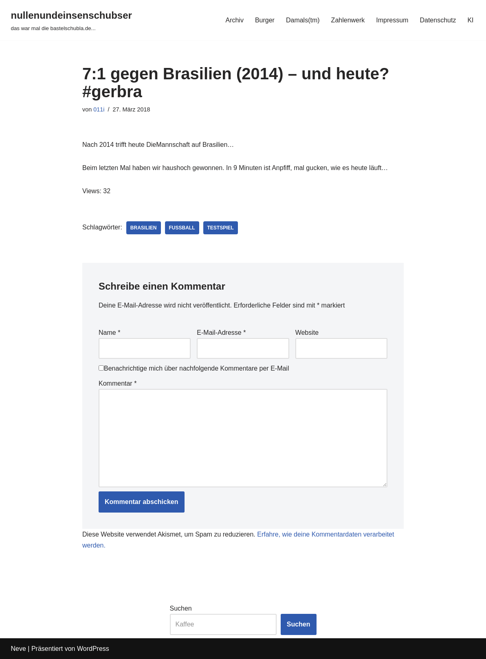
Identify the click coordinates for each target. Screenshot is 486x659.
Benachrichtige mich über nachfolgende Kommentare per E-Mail (194, 368)
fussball (182, 228)
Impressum (392, 20)
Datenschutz (438, 20)
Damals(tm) (303, 20)
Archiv (234, 20)
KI (470, 20)
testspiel (220, 228)
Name (109, 332)
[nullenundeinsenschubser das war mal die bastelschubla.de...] (71, 20)
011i (98, 109)
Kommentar (117, 383)
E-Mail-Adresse (221, 332)
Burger (265, 20)
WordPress (93, 648)
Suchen (181, 608)
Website (307, 332)
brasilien (143, 228)
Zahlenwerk (348, 20)
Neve (18, 648)
